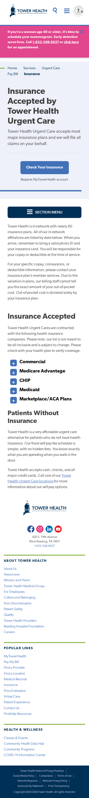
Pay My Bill (11, 662)
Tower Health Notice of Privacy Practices (42, 771)
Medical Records (15, 679)
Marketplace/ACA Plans (41, 398)
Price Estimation (15, 691)
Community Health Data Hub (24, 744)
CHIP (20, 379)
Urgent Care (51, 68)
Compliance (46, 776)
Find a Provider (14, 668)
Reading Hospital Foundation (24, 626)
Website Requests (27, 781)
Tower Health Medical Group (24, 586)
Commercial (27, 361)
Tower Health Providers (20, 621)
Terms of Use (64, 776)
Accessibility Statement (30, 786)
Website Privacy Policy (54, 781)
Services (29, 68)
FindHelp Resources (18, 714)
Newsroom (12, 574)
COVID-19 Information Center (25, 755)
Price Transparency (58, 786)
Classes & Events (16, 738)
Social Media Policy (23, 776)
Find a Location (14, 674)
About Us (10, 569)
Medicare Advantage (37, 370)
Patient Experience (17, 702)
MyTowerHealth (15, 656)
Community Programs (19, 749)
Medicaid (25, 388)
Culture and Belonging (19, 597)
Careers (9, 632)
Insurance (11, 685)
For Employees (14, 592)
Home (12, 68)
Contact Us (11, 708)
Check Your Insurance (44, 167)
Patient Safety (13, 609)
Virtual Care (12, 696)
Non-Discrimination (18, 603)
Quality (9, 615)
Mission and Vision (17, 580)
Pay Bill (13, 74)
